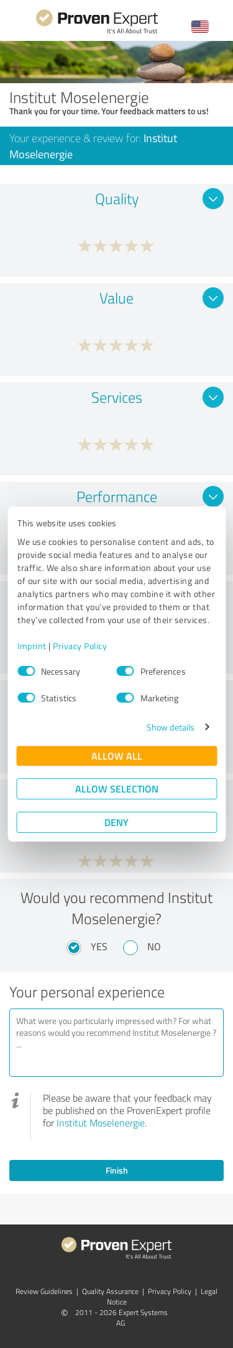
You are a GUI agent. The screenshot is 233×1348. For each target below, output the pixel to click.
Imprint (32, 646)
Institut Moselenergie (101, 1123)
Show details (170, 727)
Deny (116, 822)
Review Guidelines (44, 1291)
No (154, 946)
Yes (99, 946)
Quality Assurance (110, 1291)
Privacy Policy (80, 646)
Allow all (116, 755)
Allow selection (116, 788)
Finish (117, 1170)
